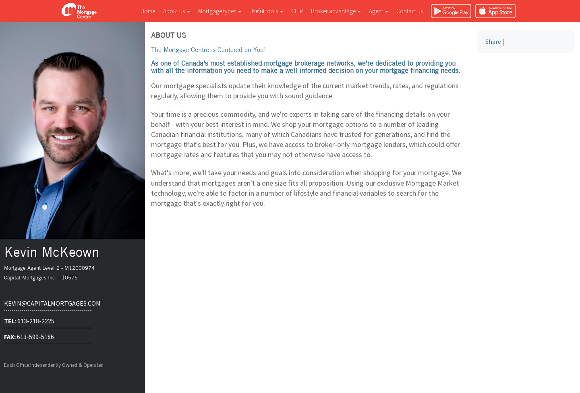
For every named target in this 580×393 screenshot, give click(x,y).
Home (148, 11)
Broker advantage (336, 11)
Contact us (409, 11)
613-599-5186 (29, 337)
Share (493, 41)
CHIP (297, 11)
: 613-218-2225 (29, 321)
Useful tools (266, 11)
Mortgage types (219, 11)
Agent (378, 11)
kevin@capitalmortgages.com (47, 303)
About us (176, 11)
